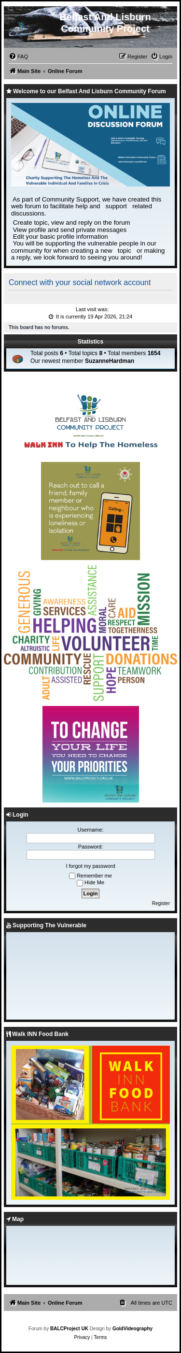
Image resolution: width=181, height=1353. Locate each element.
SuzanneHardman (109, 361)
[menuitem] (18, 56)
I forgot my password (90, 866)
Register (161, 903)
